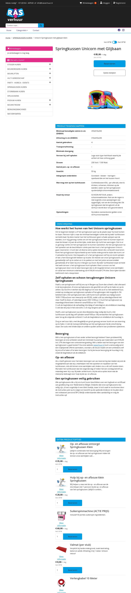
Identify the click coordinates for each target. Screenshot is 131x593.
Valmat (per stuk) (61, 445)
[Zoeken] (122, 15)
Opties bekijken (111, 69)
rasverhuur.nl (106, 290)
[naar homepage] (45, 14)
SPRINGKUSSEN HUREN (22, 33)
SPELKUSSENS (13, 91)
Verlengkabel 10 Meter (65, 467)
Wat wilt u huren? (15, 55)
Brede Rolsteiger (74, 580)
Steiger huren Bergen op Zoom (80, 578)
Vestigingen (41, 562)
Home (8, 26)
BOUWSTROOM (13, 100)
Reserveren (111, 59)
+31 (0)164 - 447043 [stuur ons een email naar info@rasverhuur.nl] (25, 3)
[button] (31, 60)
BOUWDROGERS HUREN (17, 65)
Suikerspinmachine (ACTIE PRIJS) (70, 424)
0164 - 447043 (12, 581)
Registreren (119, 3)
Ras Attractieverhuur (45, 573)
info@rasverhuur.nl (14, 583)
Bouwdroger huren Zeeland (78, 588)
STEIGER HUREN (14, 60)
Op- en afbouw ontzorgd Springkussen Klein (66, 383)
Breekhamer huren (75, 591)
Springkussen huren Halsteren (80, 565)
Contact (36, 26)
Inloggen (105, 3)
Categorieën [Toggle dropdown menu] (21, 26)
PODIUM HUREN (14, 96)
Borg (38, 568)
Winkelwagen (14, 44)
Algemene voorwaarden (46, 570)
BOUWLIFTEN (13, 69)
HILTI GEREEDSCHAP (15, 74)
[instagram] (123, 26)
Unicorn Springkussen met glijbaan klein (50, 33)
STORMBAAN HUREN (16, 87)
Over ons (40, 560)
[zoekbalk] (103, 15)
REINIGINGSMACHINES (16, 105)
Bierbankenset (60, 532)
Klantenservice (42, 565)
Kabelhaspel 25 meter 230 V (68, 488)
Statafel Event (59, 510)
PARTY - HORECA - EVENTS (18, 78)
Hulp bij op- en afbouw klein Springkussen (68, 404)
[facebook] (119, 26)
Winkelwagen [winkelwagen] (88, 3)
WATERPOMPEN (14, 109)
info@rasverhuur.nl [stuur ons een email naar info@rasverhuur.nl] (45, 3)
